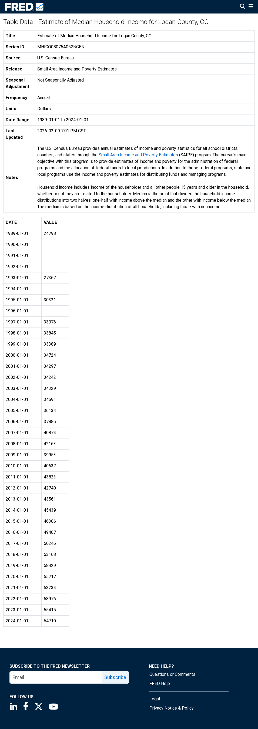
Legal (154, 698)
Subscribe (115, 677)
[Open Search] (242, 7)
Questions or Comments (172, 674)
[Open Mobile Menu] (250, 7)
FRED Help (159, 683)
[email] (56, 677)
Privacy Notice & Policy (171, 708)
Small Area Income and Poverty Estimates (138, 154)
